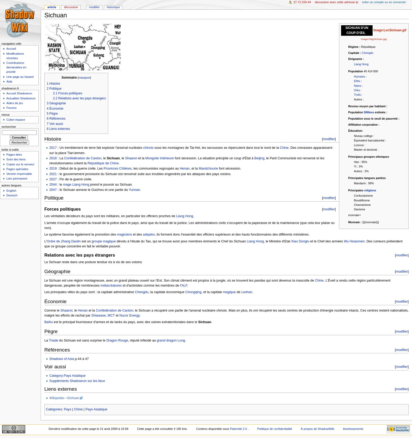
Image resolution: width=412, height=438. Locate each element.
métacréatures (111, 285)
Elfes (357, 81)
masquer (84, 77)
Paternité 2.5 (239, 428)
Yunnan (134, 190)
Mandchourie (208, 168)
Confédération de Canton (82, 158)
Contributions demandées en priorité (16, 67)
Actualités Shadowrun (20, 98)
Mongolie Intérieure (159, 158)
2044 (53, 184)
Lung (181, 340)
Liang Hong (361, 64)
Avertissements (353, 428)
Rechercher (9, 126)
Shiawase (98, 315)
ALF (184, 285)
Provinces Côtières (117, 168)
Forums (11, 107)
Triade (53, 340)
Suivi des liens (15, 159)
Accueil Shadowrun (19, 93)
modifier (329, 139)
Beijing (259, 158)
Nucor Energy (130, 315)
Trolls (357, 94)
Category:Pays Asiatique (67, 376)
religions (370, 190)
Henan (184, 168)
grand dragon (167, 340)
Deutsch (11, 195)
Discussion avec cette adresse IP (336, 2)
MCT (111, 315)
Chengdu (367, 52)
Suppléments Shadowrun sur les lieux (77, 381)
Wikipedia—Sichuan (64, 398)
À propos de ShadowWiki (317, 428)
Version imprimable (19, 173)
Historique (113, 7)
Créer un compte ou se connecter (384, 2)
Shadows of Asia (61, 359)
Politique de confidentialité (274, 428)
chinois (148, 148)
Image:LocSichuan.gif (389, 30)
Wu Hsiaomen (354, 241)
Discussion (71, 7)
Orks (357, 90)
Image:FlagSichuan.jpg (374, 39)
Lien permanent (16, 178)
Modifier (94, 7)
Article (51, 7)
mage (67, 184)
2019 (53, 168)
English (11, 190)
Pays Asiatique (96, 409)
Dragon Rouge (117, 340)
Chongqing (193, 292)
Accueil (11, 48)
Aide (9, 81)
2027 (53, 179)
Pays (67, 409)
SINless (369, 112)
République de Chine (103, 163)
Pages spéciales (17, 169)
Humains (359, 76)
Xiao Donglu (300, 241)
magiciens (124, 234)
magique (229, 292)
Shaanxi (131, 158)
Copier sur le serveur (20, 164)
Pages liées (14, 154)
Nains (357, 85)
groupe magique (104, 241)
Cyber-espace (15, 119)
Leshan (246, 292)
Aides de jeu (14, 103)
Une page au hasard (20, 76)
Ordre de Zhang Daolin (64, 241)
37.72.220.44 (302, 2)
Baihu (48, 322)
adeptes (149, 234)
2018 (53, 158)
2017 (53, 148)
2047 (53, 190)
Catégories (54, 409)
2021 (53, 174)
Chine (284, 148)
